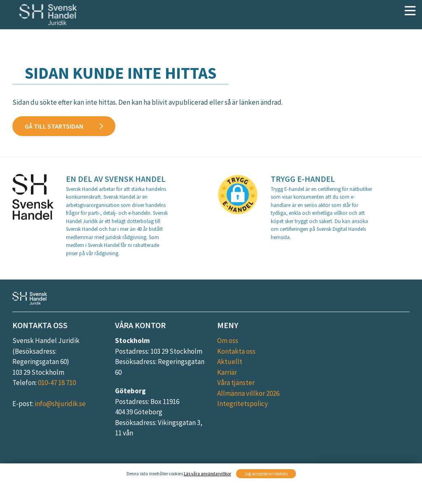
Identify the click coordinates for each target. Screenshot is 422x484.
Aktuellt (229, 361)
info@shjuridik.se (60, 403)
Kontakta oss (236, 351)
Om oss (227, 340)
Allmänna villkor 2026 (248, 393)
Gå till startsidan (54, 126)
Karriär (227, 372)
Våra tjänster (236, 382)
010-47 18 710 (57, 382)
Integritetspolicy (242, 403)
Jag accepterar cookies (266, 474)
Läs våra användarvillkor (207, 474)
